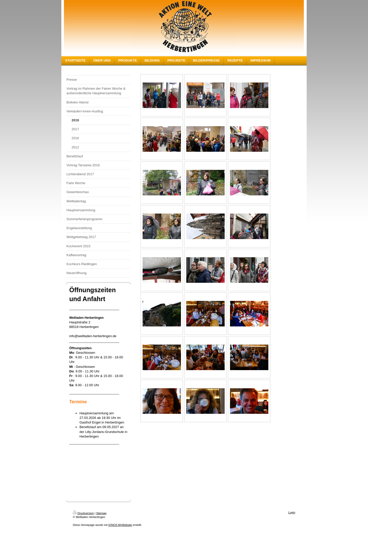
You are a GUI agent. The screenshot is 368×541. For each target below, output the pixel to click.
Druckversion (83, 513)
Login (291, 512)
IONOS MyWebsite (120, 524)
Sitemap (101, 513)
